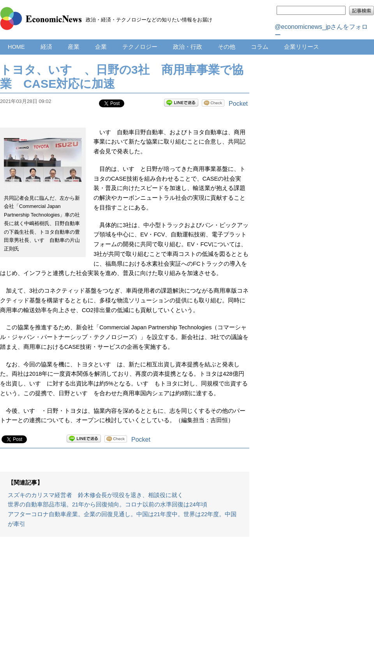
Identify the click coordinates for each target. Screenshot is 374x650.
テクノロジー (139, 47)
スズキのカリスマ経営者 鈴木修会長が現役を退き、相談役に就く (95, 495)
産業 (73, 47)
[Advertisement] (124, 597)
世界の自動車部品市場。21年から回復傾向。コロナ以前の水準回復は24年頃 (107, 504)
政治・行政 (187, 47)
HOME (16, 47)
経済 (46, 47)
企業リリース (301, 47)
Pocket (238, 103)
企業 (101, 47)
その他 (226, 47)
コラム (259, 47)
